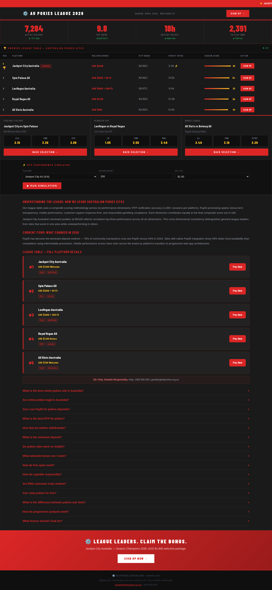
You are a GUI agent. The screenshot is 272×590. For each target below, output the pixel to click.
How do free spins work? (136, 465)
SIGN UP (247, 65)
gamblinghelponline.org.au (128, 584)
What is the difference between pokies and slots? (136, 502)
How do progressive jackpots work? (136, 512)
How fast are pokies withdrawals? (136, 428)
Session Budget (106, 171)
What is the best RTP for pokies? (136, 419)
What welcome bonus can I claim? (136, 456)
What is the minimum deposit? (136, 437)
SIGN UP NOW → (136, 558)
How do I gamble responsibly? (136, 474)
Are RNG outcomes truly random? (136, 484)
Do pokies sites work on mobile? (136, 447)
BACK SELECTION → (45, 152)
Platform (27, 171)
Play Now (237, 266)
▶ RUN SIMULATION (42, 185)
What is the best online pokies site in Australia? (136, 391)
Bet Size (179, 171)
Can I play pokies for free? (136, 493)
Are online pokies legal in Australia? (136, 400)
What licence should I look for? (136, 521)
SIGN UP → (238, 13)
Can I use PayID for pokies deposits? (136, 409)
